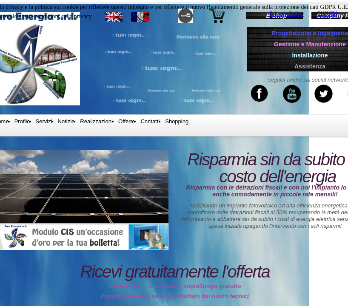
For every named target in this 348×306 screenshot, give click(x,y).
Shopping (176, 121)
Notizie (66, 121)
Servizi (44, 121)
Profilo (22, 121)
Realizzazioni (96, 121)
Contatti (150, 121)
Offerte (126, 121)
